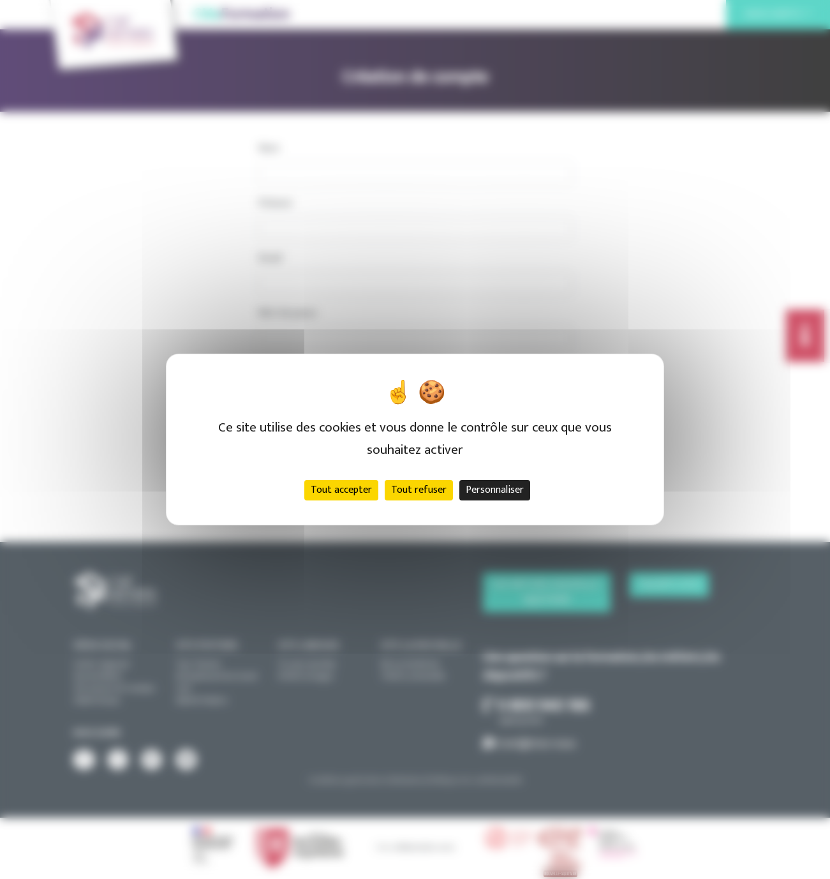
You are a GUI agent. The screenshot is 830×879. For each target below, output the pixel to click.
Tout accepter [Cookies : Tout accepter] (341, 490)
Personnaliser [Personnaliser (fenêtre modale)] (495, 490)
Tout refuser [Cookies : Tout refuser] (419, 490)
